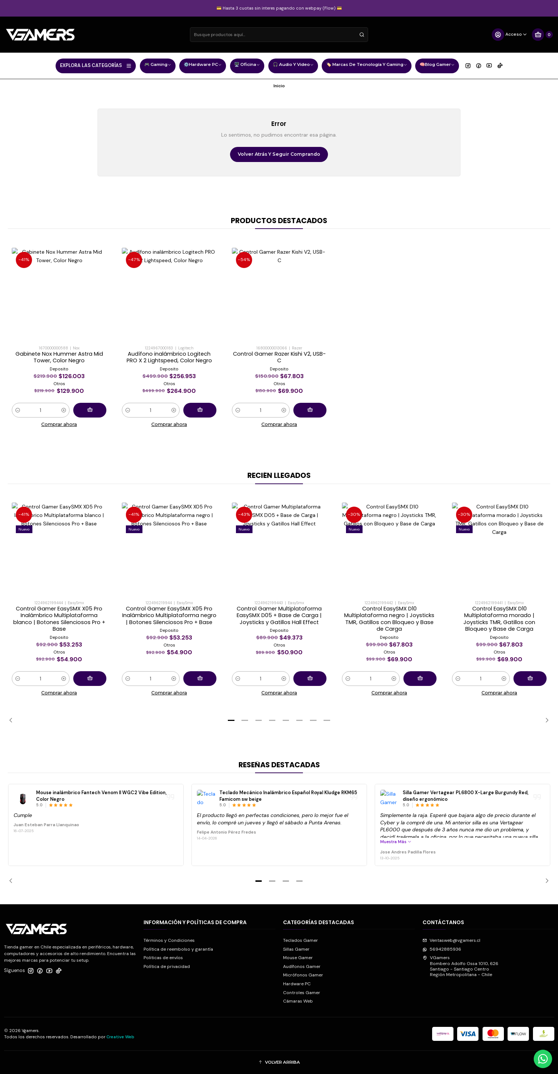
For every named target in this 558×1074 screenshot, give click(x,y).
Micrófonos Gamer (303, 975)
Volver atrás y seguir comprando (279, 154)
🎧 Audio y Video (293, 65)
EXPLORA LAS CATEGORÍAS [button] (96, 65)
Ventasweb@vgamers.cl (451, 940)
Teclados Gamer (300, 940)
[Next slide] (544, 720)
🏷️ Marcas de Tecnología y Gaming (366, 65)
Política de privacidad (167, 966)
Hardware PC (297, 984)
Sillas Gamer (296, 949)
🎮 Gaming (157, 65)
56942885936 (442, 949)
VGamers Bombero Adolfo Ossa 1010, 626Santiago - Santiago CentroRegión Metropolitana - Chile (460, 966)
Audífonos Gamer (302, 966)
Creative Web (120, 1036)
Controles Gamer (301, 993)
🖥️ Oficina (247, 65)
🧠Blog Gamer (437, 65)
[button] (231, 720)
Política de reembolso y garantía (178, 949)
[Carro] (542, 35)
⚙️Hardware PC (203, 65)
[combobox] (279, 34)
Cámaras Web (298, 1001)
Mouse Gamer (298, 958)
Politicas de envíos (163, 958)
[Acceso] (510, 35)
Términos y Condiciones (169, 940)
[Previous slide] (13, 720)
